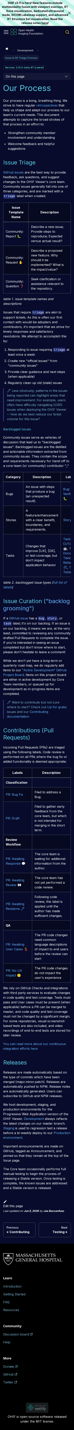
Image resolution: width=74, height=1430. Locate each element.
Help (6, 1342)
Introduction (12, 1286)
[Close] (71, 13)
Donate (10, 1366)
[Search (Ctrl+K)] (67, 32)
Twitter (10, 1382)
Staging (8, 1128)
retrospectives (47, 105)
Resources (11, 1310)
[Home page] (7, 48)
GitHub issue (18, 618)
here (44, 23)
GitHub (10, 1374)
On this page (15, 76)
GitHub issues (13, 172)
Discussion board (18, 1334)
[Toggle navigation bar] (6, 32)
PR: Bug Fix (14, 794)
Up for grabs (57, 707)
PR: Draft (12, 818)
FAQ (6, 1302)
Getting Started (14, 1294)
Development (34, 1119)
